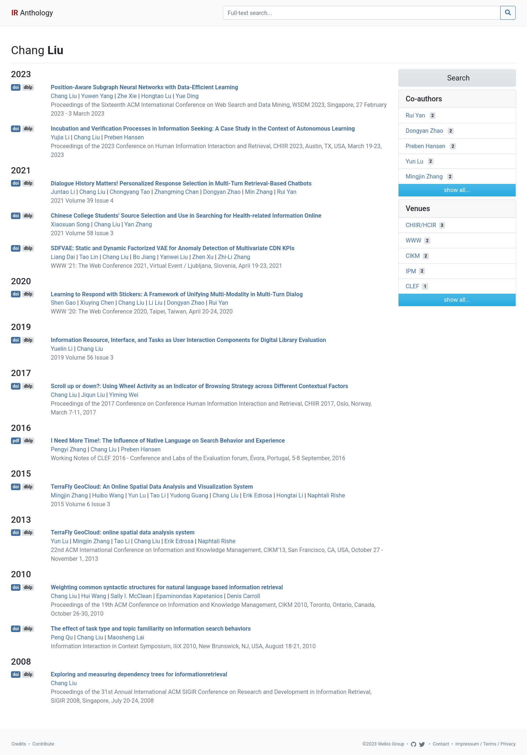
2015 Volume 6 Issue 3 (80, 504)
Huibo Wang (108, 495)
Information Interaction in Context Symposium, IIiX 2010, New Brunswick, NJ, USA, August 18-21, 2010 (183, 646)
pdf (16, 440)
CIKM (413, 255)
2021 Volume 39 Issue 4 (82, 200)
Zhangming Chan (176, 191)
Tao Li (158, 495)
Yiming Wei (123, 394)
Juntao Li (63, 191)
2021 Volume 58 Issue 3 (82, 233)
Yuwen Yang (97, 96)
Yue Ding (187, 96)
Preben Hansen (124, 137)
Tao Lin (88, 256)
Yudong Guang (189, 495)
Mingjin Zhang (69, 495)
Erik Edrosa (257, 495)
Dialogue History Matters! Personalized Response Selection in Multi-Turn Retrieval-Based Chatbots (181, 183)
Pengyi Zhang (68, 449)
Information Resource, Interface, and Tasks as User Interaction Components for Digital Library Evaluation (188, 340)
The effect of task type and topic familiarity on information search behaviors (151, 628)
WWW (414, 240)
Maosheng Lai (126, 637)
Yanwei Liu (174, 256)
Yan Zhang (138, 224)
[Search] (362, 13)
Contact (441, 744)
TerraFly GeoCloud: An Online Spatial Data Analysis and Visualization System (152, 486)
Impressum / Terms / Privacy (485, 744)
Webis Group (391, 744)
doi (16, 87)
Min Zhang (259, 191)
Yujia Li (60, 137)
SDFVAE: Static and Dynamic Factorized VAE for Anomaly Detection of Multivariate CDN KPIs (173, 248)
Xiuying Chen (97, 302)
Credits (18, 744)
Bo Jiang (144, 256)
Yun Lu (137, 495)
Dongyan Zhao (222, 191)
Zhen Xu (202, 256)
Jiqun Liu (93, 394)
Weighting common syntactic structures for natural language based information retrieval (167, 587)
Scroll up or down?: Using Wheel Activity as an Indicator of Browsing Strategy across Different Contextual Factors (199, 386)
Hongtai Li (289, 495)
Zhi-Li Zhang (234, 256)
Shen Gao (63, 302)
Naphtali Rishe (326, 495)
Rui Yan (286, 191)
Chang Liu (64, 96)
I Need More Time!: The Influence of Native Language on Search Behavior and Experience (168, 440)
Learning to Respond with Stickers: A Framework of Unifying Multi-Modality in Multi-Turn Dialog (177, 293)
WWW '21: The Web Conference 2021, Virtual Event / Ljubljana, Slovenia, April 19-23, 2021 (166, 265)
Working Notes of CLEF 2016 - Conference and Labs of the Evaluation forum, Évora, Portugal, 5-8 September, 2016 (198, 458)
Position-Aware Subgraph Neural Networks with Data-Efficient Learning (144, 87)
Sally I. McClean (131, 596)
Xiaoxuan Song (70, 224)
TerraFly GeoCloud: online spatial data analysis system (123, 532)
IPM (411, 270)
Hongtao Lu (156, 96)
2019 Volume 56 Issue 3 (82, 357)
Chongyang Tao (130, 191)
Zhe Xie (127, 96)
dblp (28, 87)
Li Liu (155, 302)
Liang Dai (63, 256)
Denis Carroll (243, 596)
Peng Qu (62, 637)
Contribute (43, 744)
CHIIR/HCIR (421, 225)
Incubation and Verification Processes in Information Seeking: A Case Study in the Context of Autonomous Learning (203, 128)
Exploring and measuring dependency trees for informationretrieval (139, 674)
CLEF (412, 286)
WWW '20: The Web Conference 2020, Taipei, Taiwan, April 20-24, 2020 (142, 311)
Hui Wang (93, 596)
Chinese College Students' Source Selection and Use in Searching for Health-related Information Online (186, 215)
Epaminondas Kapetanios (189, 596)
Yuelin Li (62, 348)
